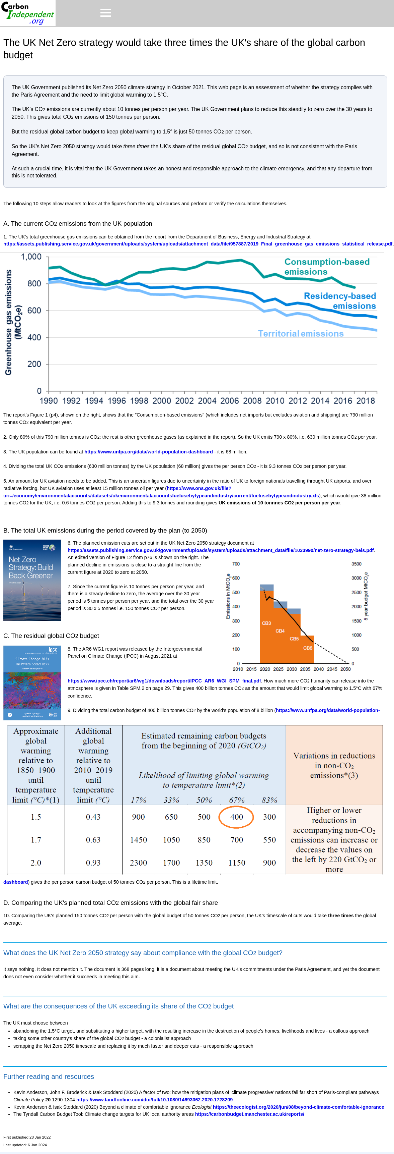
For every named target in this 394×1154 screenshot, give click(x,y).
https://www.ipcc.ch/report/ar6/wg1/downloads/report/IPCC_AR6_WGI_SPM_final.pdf (164, 680)
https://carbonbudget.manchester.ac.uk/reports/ (249, 1114)
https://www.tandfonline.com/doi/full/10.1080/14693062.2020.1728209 (154, 1099)
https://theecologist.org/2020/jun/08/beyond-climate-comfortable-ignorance (298, 1107)
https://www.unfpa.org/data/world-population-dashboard (148, 451)
